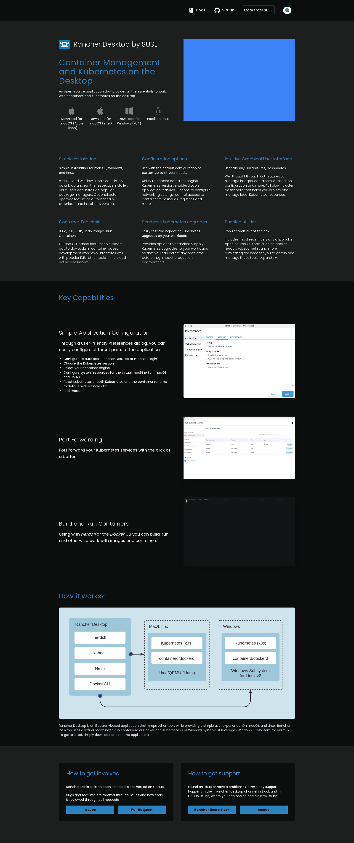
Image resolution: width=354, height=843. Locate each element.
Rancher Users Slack (212, 809)
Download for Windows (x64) (129, 121)
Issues (90, 809)
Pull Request (142, 809)
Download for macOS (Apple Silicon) (71, 123)
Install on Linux (157, 118)
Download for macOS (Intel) (100, 121)
